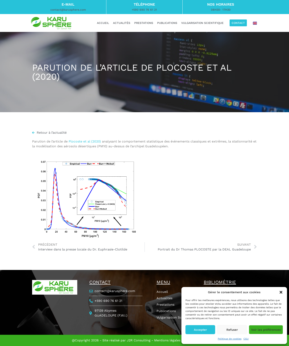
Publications (166, 311)
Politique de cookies (229, 338)
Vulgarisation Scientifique (176, 317)
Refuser (232, 330)
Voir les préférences (266, 330)
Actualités (164, 298)
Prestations (165, 304)
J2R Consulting (139, 340)
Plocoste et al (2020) (85, 141)
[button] (281, 292)
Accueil (162, 292)
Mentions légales (167, 340)
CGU (246, 338)
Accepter (200, 330)
